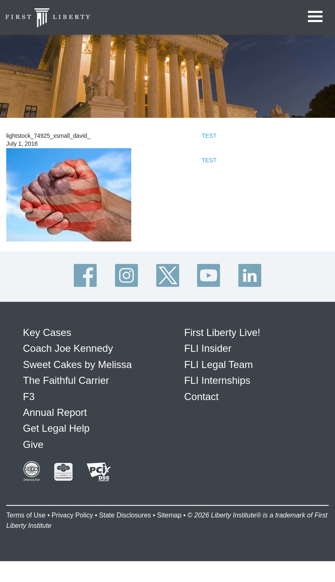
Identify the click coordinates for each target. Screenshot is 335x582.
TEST (209, 135)
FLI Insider (207, 348)
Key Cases (47, 332)
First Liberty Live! (222, 332)
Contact (201, 396)
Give (33, 444)
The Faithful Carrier (66, 380)
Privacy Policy (72, 515)
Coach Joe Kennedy (68, 348)
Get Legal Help (56, 428)
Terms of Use (25, 515)
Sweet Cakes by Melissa (77, 364)
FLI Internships (217, 380)
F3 (29, 396)
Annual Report (55, 412)
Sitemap (169, 515)
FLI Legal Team (218, 364)
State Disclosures (125, 515)
